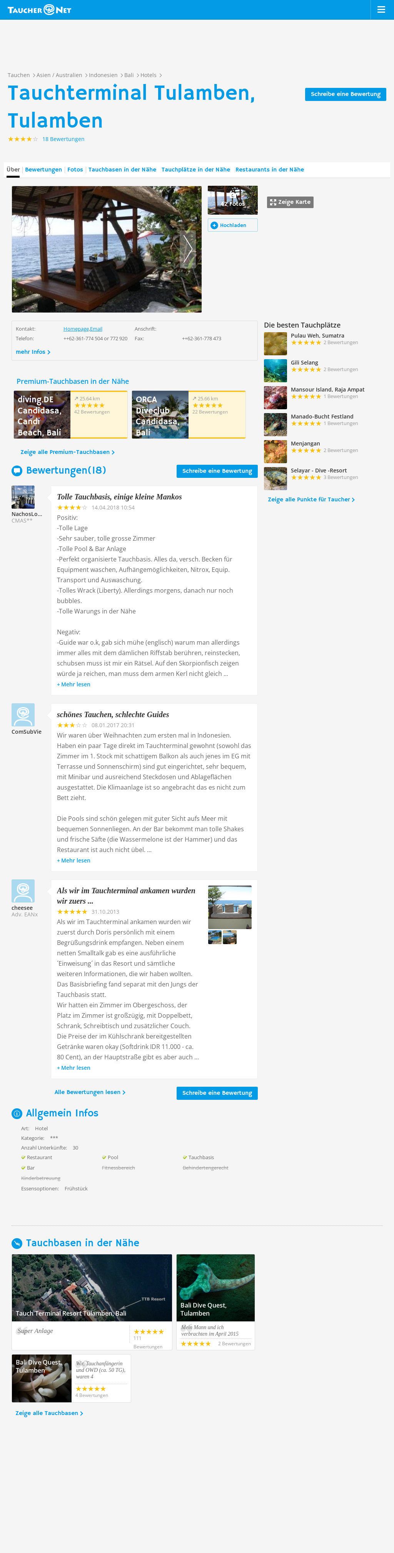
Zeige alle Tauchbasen (46, 1413)
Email (96, 328)
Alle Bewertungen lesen (87, 1092)
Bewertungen (43, 170)
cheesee (22, 907)
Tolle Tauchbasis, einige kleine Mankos (119, 496)
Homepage (76, 328)
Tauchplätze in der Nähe (196, 170)
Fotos (75, 170)
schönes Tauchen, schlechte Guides (113, 714)
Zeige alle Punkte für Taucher (309, 500)
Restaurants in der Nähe (269, 170)
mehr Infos (30, 352)
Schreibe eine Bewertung (346, 94)
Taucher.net (39, 9)
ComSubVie (27, 731)
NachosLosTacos (33, 514)
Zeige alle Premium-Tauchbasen (65, 452)
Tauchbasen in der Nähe (122, 170)
